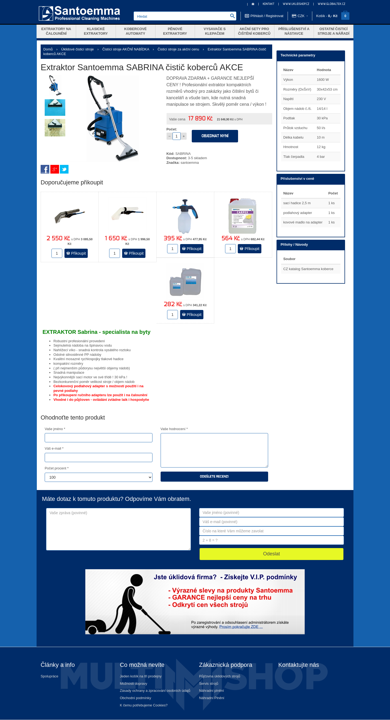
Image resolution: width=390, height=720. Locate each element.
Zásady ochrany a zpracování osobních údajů (155, 691)
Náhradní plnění (211, 691)
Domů (48, 49)
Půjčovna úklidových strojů (219, 676)
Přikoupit (76, 253)
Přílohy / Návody (294, 244)
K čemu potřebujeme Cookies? (144, 705)
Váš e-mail (54, 448)
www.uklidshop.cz (296, 4)
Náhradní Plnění (211, 698)
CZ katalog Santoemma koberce (308, 269)
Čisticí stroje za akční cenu (178, 49)
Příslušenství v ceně (297, 179)
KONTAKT (268, 4)
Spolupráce (49, 676)
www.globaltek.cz (331, 4)
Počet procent (57, 468)
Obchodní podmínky (135, 698)
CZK (300, 16)
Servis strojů (208, 683)
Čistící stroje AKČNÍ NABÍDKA (125, 49)
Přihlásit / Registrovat (264, 16)
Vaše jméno (55, 429)
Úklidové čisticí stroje (77, 49)
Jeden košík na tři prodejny (141, 676)
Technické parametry (298, 55)
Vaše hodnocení (174, 429)
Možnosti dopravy (133, 683)
